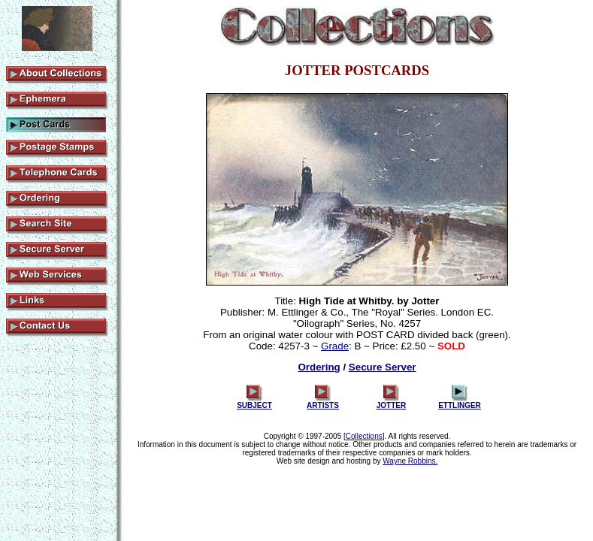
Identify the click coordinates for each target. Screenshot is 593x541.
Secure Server (382, 367)
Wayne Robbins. (410, 461)
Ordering (319, 367)
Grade (335, 346)
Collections (364, 436)
